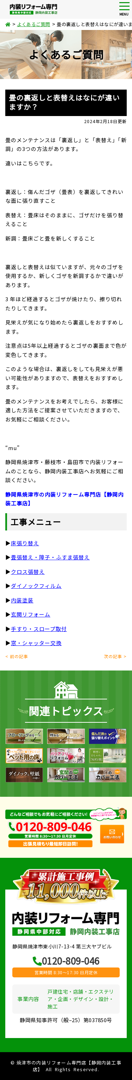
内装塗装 (22, 600)
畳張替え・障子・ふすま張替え (50, 557)
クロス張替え (28, 571)
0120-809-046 (66, 960)
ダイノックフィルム (36, 585)
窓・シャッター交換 (36, 643)
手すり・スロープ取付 (39, 628)
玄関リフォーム (30, 614)
